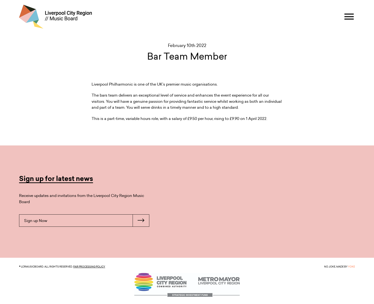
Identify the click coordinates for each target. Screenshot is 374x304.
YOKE (351, 266)
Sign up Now (86, 221)
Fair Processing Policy (89, 266)
